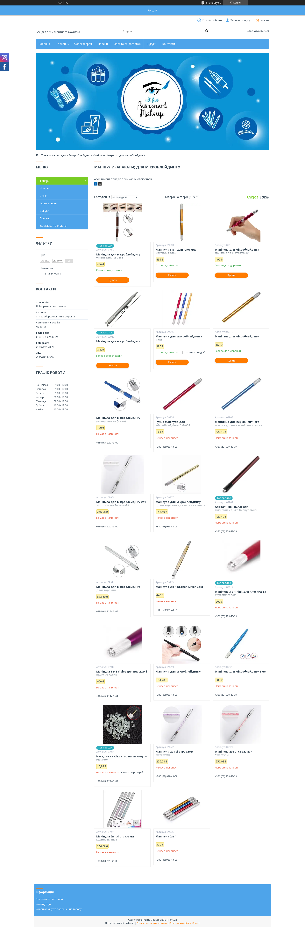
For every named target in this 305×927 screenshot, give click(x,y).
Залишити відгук (241, 20)
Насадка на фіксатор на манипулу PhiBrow (121, 758)
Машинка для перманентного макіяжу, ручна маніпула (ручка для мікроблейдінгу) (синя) (238, 425)
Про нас (45, 218)
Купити (113, 280)
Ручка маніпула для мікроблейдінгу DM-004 (173, 423)
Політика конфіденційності (184, 923)
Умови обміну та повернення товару (59, 909)
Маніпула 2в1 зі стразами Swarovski (174, 753)
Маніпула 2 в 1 (166, 836)
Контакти (168, 44)
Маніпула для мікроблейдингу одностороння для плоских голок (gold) (180, 505)
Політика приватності (49, 899)
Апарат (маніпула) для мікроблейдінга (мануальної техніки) (236, 510)
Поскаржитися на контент (152, 923)
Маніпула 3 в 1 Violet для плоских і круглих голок (121, 673)
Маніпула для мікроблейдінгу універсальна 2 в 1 (118, 256)
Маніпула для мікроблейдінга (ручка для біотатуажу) (237, 251)
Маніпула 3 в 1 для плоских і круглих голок (176, 251)
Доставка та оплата (53, 225)
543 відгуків (213, 2)
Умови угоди (43, 904)
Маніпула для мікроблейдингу (178, 671)
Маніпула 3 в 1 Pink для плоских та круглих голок (240, 593)
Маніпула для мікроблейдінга (118, 341)
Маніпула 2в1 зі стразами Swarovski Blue (115, 838)
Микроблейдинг (79, 155)
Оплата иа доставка (127, 44)
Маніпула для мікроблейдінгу (237, 336)
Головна (44, 44)
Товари (61, 44)
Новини (103, 44)
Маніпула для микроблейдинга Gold (179, 338)
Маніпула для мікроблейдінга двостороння (118, 588)
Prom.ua (172, 919)
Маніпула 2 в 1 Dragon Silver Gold (179, 587)
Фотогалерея (83, 44)
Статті (44, 196)
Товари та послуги (53, 155)
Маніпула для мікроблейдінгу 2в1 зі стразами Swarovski (121, 503)
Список (264, 197)
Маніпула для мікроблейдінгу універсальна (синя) (118, 419)
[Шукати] (206, 31)
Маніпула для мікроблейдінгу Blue (240, 671)
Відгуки (151, 44)
